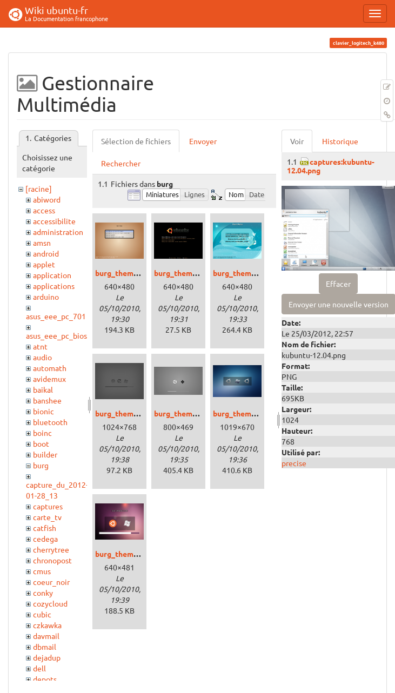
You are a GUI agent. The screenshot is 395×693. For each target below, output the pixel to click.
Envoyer (203, 141)
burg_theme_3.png (245, 273)
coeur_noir (51, 582)
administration (58, 232)
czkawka (47, 625)
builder (45, 454)
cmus (42, 571)
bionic (43, 411)
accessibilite (54, 221)
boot (41, 443)
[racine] (38, 188)
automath (49, 368)
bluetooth (50, 422)
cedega (45, 538)
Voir (297, 141)
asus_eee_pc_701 (56, 316)
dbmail (44, 646)
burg (41, 465)
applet (44, 264)
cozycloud (50, 603)
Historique (340, 141)
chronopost (52, 560)
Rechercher (120, 163)
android (46, 253)
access (44, 210)
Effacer (338, 283)
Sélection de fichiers (136, 141)
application (52, 275)
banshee (47, 400)
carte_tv (47, 517)
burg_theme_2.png (186, 273)
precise (294, 463)
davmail (46, 636)
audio (42, 357)
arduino (46, 296)
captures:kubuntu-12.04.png (330, 165)
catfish (44, 528)
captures (48, 506)
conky (43, 592)
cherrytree (51, 549)
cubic (42, 614)
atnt (40, 346)
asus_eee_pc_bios (56, 335)
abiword (47, 199)
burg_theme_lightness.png (200, 413)
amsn (42, 242)
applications (54, 286)
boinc (42, 433)
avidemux (49, 378)
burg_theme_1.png (127, 273)
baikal (43, 389)
